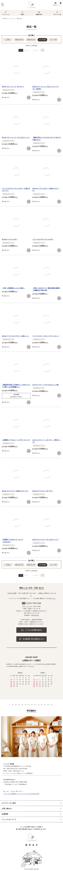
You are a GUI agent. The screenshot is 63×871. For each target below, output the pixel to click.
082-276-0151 (35, 615)
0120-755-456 (33, 603)
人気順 (8, 39)
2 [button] (25, 50)
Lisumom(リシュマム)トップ (9, 18)
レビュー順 (53, 39)
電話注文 (55, 5)
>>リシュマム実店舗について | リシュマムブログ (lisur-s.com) (21, 794)
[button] (42, 50)
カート (60, 5)
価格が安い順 (19, 39)
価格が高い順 (31, 39)
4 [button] (35, 50)
